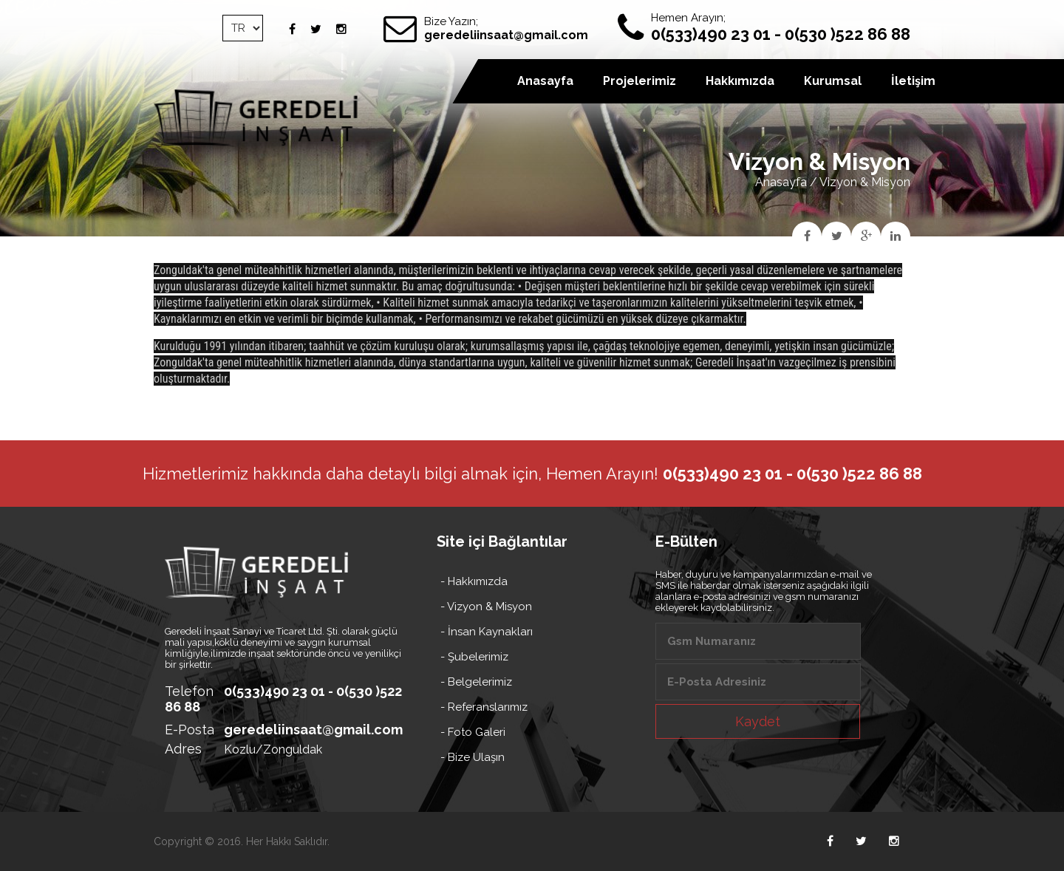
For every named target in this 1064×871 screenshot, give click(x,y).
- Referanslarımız (484, 707)
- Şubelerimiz (474, 656)
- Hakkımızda (474, 581)
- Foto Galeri (472, 732)
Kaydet (757, 721)
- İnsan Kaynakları (486, 631)
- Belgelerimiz (476, 682)
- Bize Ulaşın (472, 757)
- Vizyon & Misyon (486, 606)
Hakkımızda (740, 81)
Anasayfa (781, 182)
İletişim (913, 81)
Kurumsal (833, 81)
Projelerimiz (639, 81)
